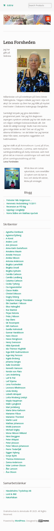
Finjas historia (12, 313)
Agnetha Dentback (14, 232)
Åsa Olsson (11, 472)
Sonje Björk (11, 455)
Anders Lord (11, 241)
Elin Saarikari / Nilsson (16, 303)
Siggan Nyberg (12, 452)
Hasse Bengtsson (14, 339)
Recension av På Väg (16, 206)
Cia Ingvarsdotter (14, 287)
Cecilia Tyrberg (12, 283)
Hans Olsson (12, 335)
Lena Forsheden (13, 384)
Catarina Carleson (14, 280)
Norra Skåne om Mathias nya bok (22, 213)
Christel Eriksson (13, 293)
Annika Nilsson (12, 258)
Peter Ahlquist (12, 439)
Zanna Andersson (14, 462)
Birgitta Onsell (12, 267)
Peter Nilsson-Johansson (17, 446)
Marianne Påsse (13, 413)
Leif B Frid (10, 378)
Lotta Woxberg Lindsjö (16, 397)
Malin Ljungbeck (13, 404)
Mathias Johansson (15, 423)
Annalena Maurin (13, 251)
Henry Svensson (13, 342)
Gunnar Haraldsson (15, 332)
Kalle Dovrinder (13, 365)
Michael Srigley (13, 429)
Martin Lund (11, 420)
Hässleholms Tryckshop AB (18, 490)
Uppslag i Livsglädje (15, 210)
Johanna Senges (13, 361)
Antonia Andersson (14, 261)
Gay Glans (10, 319)
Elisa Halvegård (13, 306)
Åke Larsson (11, 468)
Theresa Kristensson (15, 459)
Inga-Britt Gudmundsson (17, 352)
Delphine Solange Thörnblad (19, 300)
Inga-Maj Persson (14, 355)
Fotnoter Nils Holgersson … (19, 200)
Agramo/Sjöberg (13, 235)
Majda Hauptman (14, 400)
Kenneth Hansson (14, 368)
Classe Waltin (12, 290)
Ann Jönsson (11, 245)
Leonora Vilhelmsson (15, 387)
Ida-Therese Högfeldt (16, 348)
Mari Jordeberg (13, 407)
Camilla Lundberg (14, 277)
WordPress (20, 520)
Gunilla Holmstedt (14, 329)
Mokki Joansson (13, 426)
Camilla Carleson (13, 274)
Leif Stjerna (11, 381)
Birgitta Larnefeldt (14, 264)
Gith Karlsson (12, 326)
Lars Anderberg (13, 374)
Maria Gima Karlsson (15, 410)
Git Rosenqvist (12, 322)
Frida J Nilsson (12, 316)
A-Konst (9, 238)
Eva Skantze (11, 310)
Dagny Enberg (12, 297)
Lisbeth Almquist (13, 394)
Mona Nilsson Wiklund (16, 433)
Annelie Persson (13, 254)
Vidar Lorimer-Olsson (15, 465)
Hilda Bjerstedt (13, 345)
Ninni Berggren (13, 436)
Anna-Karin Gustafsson (16, 248)
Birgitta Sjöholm (13, 271)
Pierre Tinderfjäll (13, 449)
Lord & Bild (11, 494)
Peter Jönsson (12, 442)
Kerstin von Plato (14, 371)
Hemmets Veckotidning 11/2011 (21, 203)
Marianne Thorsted (15, 417)
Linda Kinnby (12, 391)
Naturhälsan (11, 497)
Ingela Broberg (13, 358)
